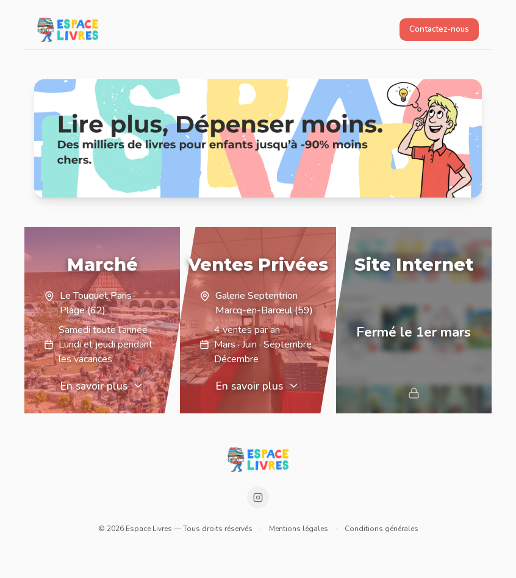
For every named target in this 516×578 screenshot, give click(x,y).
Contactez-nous (439, 29)
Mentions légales (298, 528)
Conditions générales (381, 528)
